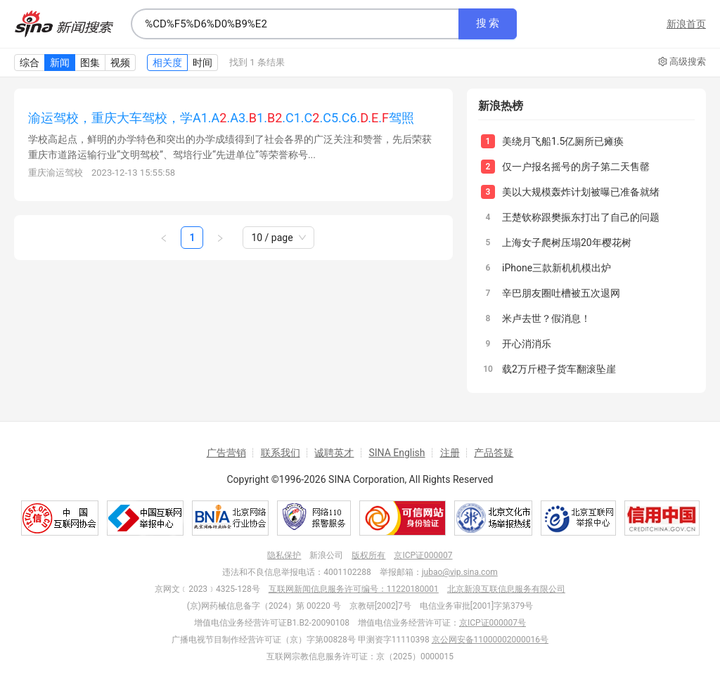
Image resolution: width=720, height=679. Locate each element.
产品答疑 (493, 452)
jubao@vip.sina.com (460, 572)
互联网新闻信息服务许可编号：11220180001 (354, 589)
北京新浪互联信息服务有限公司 (506, 589)
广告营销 (226, 452)
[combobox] (294, 23)
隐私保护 (284, 555)
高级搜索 (682, 62)
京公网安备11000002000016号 (490, 640)
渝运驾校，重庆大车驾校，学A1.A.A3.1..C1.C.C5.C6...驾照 (221, 117)
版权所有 (368, 555)
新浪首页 (686, 24)
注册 (450, 452)
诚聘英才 (334, 452)
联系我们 (280, 452)
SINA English (396, 452)
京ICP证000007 (423, 555)
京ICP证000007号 (492, 623)
